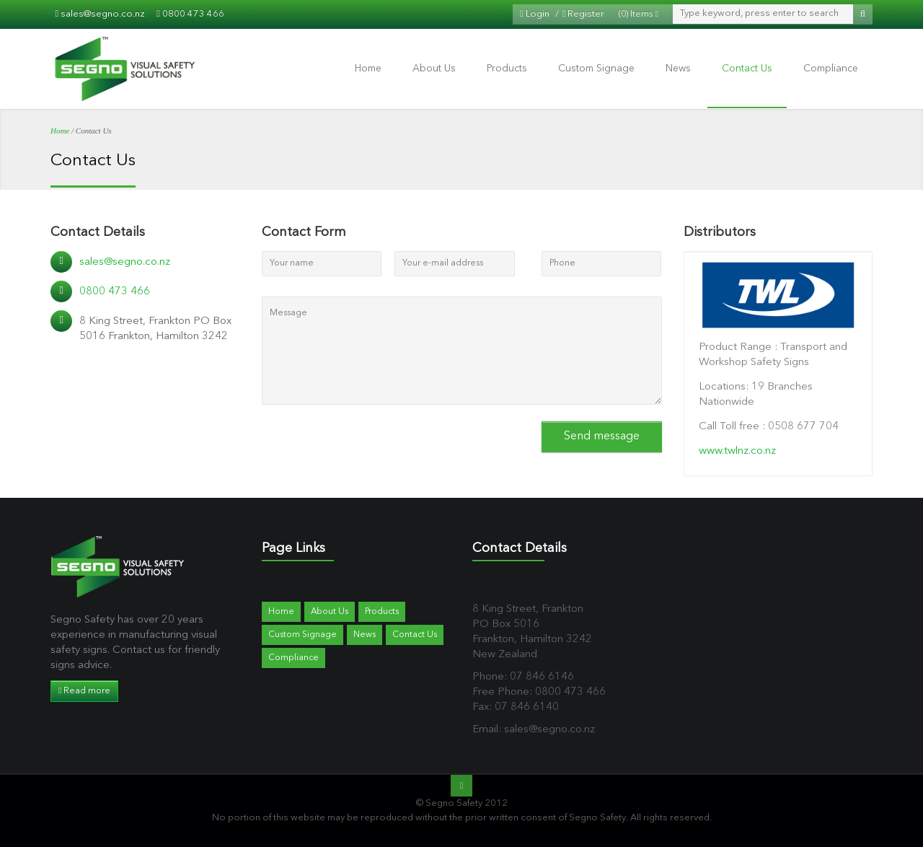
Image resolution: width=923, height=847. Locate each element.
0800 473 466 (193, 14)
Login (534, 14)
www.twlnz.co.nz (737, 451)
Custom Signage (596, 68)
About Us (434, 68)
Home (368, 68)
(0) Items (638, 14)
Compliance (830, 68)
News (678, 68)
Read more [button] (84, 690)
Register (583, 14)
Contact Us (747, 68)
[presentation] (371, 442)
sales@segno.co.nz (103, 14)
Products (507, 68)
